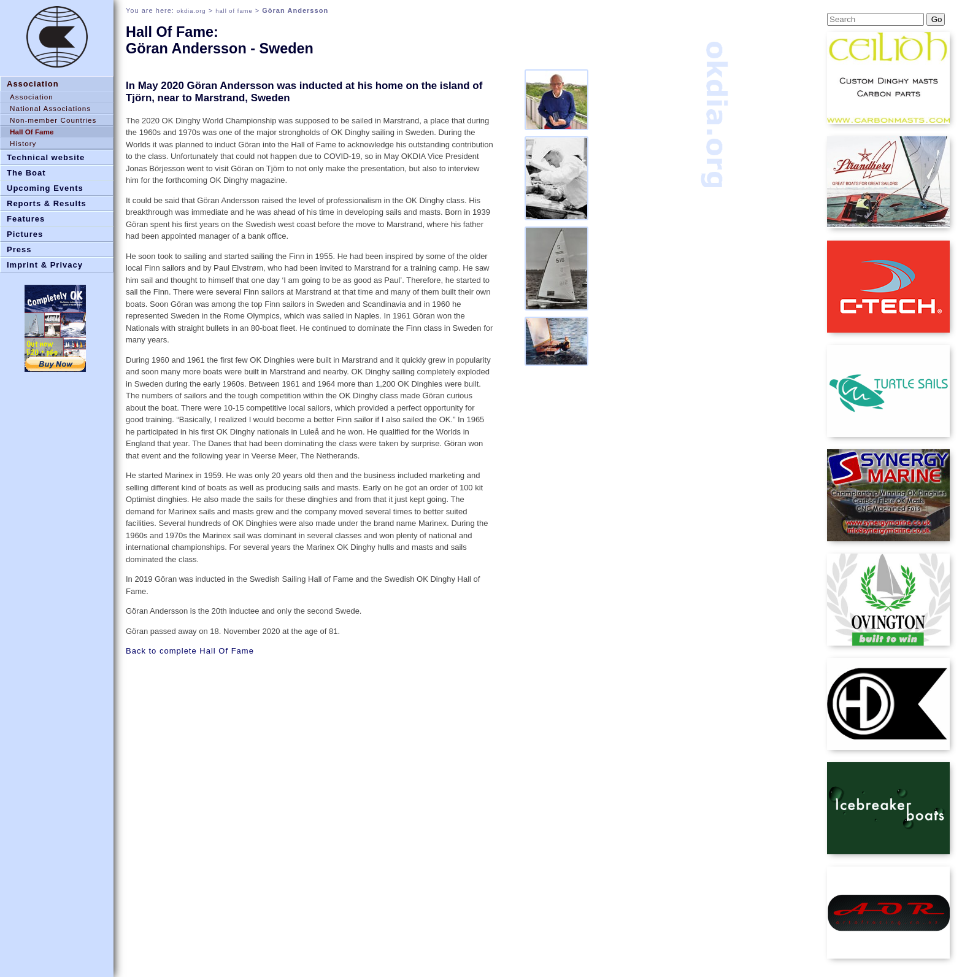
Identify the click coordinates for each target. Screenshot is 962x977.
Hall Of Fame (31, 132)
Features (26, 218)
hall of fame (233, 10)
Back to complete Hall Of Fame (190, 650)
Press (19, 249)
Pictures (25, 234)
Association (33, 83)
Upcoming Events (45, 188)
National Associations (50, 108)
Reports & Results (47, 203)
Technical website (46, 157)
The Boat (26, 172)
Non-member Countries (53, 120)
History (23, 143)
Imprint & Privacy (45, 264)
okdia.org (191, 10)
